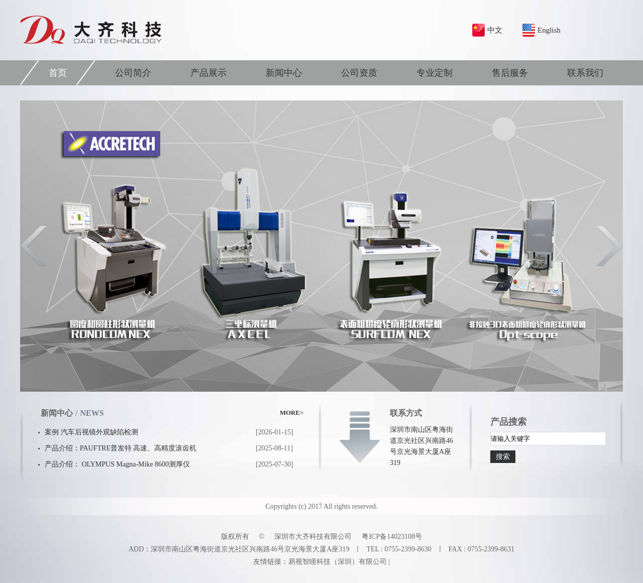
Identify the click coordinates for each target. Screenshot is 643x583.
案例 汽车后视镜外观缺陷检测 (91, 432)
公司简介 (133, 73)
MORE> (291, 412)
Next (609, 246)
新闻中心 (284, 73)
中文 (494, 30)
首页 (58, 73)
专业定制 (434, 73)
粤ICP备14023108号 (392, 536)
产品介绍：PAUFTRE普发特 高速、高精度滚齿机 (120, 448)
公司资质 (359, 73)
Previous (34, 246)
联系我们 (585, 73)
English (549, 30)
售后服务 (510, 73)
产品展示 (208, 73)
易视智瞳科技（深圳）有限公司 (337, 561)
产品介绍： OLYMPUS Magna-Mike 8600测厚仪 (117, 464)
